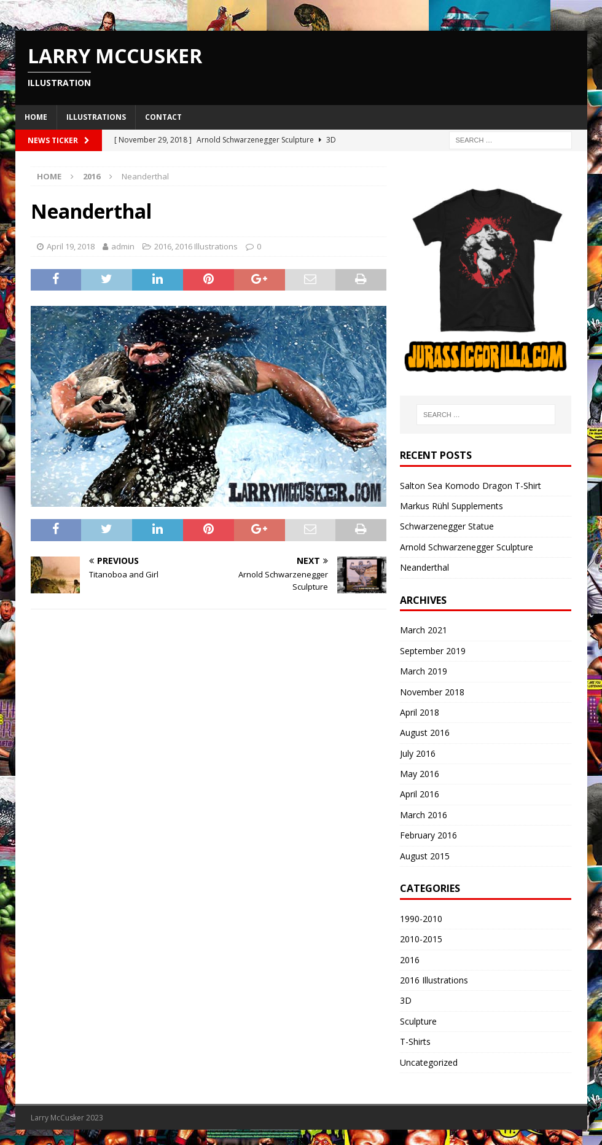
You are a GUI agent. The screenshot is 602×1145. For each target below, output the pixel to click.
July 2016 (418, 753)
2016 (162, 246)
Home (36, 117)
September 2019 (433, 651)
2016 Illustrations (206, 246)
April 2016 (419, 794)
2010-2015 (421, 939)
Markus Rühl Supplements (451, 506)
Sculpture (418, 1021)
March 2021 (423, 630)
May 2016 (419, 774)
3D (406, 1000)
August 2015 (425, 856)
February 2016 (428, 835)
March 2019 (423, 671)
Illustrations (96, 117)
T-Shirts (415, 1041)
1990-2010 (421, 918)
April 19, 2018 (71, 246)
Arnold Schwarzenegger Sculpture (466, 547)
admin (123, 246)
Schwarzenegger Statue (447, 526)
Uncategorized (429, 1062)
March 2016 (423, 815)
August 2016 (425, 732)
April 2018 (419, 712)
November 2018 (432, 692)
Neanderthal (424, 567)
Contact (163, 117)
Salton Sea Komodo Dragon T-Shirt (470, 485)
